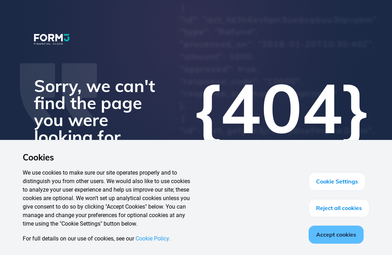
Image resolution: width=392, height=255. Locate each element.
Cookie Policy (152, 238)
